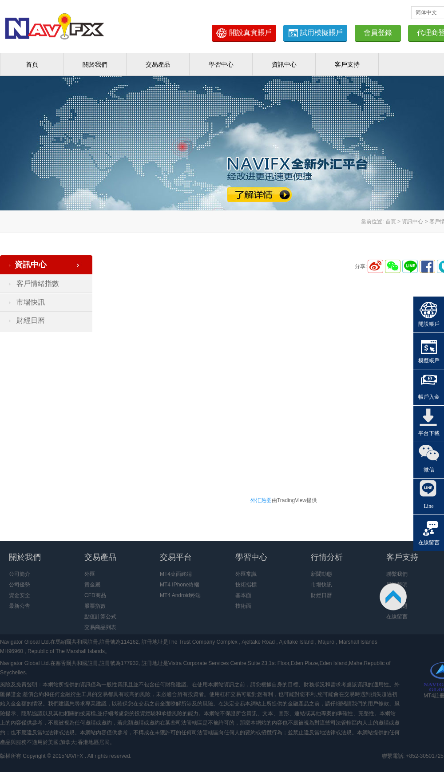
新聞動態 (321, 574)
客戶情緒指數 (37, 283)
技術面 (243, 606)
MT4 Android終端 (180, 595)
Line (429, 506)
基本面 (243, 595)
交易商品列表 (100, 627)
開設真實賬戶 (243, 33)
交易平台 (176, 557)
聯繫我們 (397, 574)
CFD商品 (95, 595)
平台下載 (429, 433)
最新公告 (19, 606)
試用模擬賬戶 (315, 33)
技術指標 (246, 585)
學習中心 (221, 64)
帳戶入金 (429, 397)
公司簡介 (19, 574)
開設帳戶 (429, 324)
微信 (429, 470)
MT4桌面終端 (176, 574)
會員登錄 (378, 32)
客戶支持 (347, 64)
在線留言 (397, 617)
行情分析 (327, 557)
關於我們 (95, 64)
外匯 (89, 574)
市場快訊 (30, 302)
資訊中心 (284, 64)
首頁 (32, 64)
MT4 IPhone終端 (179, 585)
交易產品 (158, 64)
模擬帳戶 (429, 360)
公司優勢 (19, 585)
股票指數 (95, 606)
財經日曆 (30, 320)
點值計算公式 (100, 617)
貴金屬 (92, 585)
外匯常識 (246, 574)
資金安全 (19, 595)
